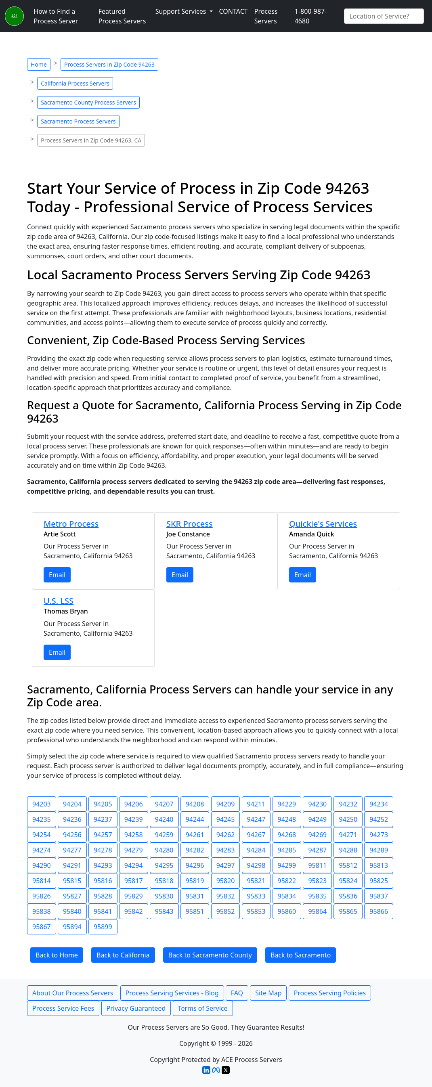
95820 (225, 880)
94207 (164, 804)
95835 (317, 896)
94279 (133, 850)
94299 (287, 865)
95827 (72, 896)
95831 (195, 896)
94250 (348, 819)
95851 (195, 911)
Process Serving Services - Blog (172, 993)
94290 (41, 865)
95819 (195, 880)
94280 (164, 850)
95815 (72, 880)
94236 (72, 819)
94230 (317, 804)
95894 (72, 926)
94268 (287, 834)
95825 (378, 880)
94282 (195, 850)
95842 (133, 911)
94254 (41, 834)
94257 (103, 834)
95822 (287, 880)
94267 (256, 834)
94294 (133, 865)
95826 (41, 896)
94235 (41, 819)
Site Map (268, 993)
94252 (378, 819)
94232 (348, 804)
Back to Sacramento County (210, 955)
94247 (256, 819)
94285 (287, 850)
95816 (103, 880)
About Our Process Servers (72, 993)
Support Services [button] (181, 11)
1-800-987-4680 (311, 16)
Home (39, 64)
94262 (225, 834)
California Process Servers (75, 83)
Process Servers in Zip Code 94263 (109, 64)
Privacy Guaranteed (136, 1008)
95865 (348, 911)
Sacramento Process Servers (78, 121)
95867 (41, 926)
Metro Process (71, 523)
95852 (225, 911)
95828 (103, 896)
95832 (225, 896)
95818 (164, 880)
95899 (103, 926)
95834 (287, 896)
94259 (164, 834)
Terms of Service (203, 1008)
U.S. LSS (58, 600)
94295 (164, 865)
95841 (103, 911)
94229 (287, 804)
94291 (72, 865)
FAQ (237, 993)
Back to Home (57, 955)
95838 (41, 911)
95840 (72, 911)
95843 (164, 911)
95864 (317, 911)
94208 (195, 804)
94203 (41, 804)
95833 (256, 896)
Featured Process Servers (122, 16)
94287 (317, 850)
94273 (378, 834)
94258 (133, 834)
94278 (103, 850)
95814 (41, 880)
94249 (317, 819)
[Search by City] (384, 16)
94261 (195, 834)
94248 (287, 819)
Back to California (123, 955)
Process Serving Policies (330, 993)
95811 (317, 865)
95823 (317, 880)
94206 (133, 804)
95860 (287, 911)
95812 (348, 865)
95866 (378, 911)
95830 (164, 896)
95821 (256, 880)
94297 (225, 865)
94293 (103, 865)
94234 (378, 804)
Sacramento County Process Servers (88, 102)
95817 (133, 880)
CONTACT (233, 11)
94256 (72, 834)
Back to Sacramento (301, 955)
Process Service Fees (63, 1008)
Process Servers (266, 16)
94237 (103, 819)
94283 (225, 850)
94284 (256, 850)
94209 (225, 804)
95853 (256, 911)
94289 (378, 850)
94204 (72, 804)
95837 (378, 896)
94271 (348, 834)
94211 (256, 804)
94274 (41, 850)
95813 (378, 865)
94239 (133, 819)
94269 (317, 834)
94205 (103, 804)
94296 (195, 865)
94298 (256, 865)
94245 (225, 819)
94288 (348, 850)
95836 (348, 896)
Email (57, 574)
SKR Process (189, 523)
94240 (164, 819)
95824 (348, 880)
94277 (72, 850)
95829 (133, 896)
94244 (195, 819)
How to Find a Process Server (56, 16)
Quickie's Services (323, 523)
